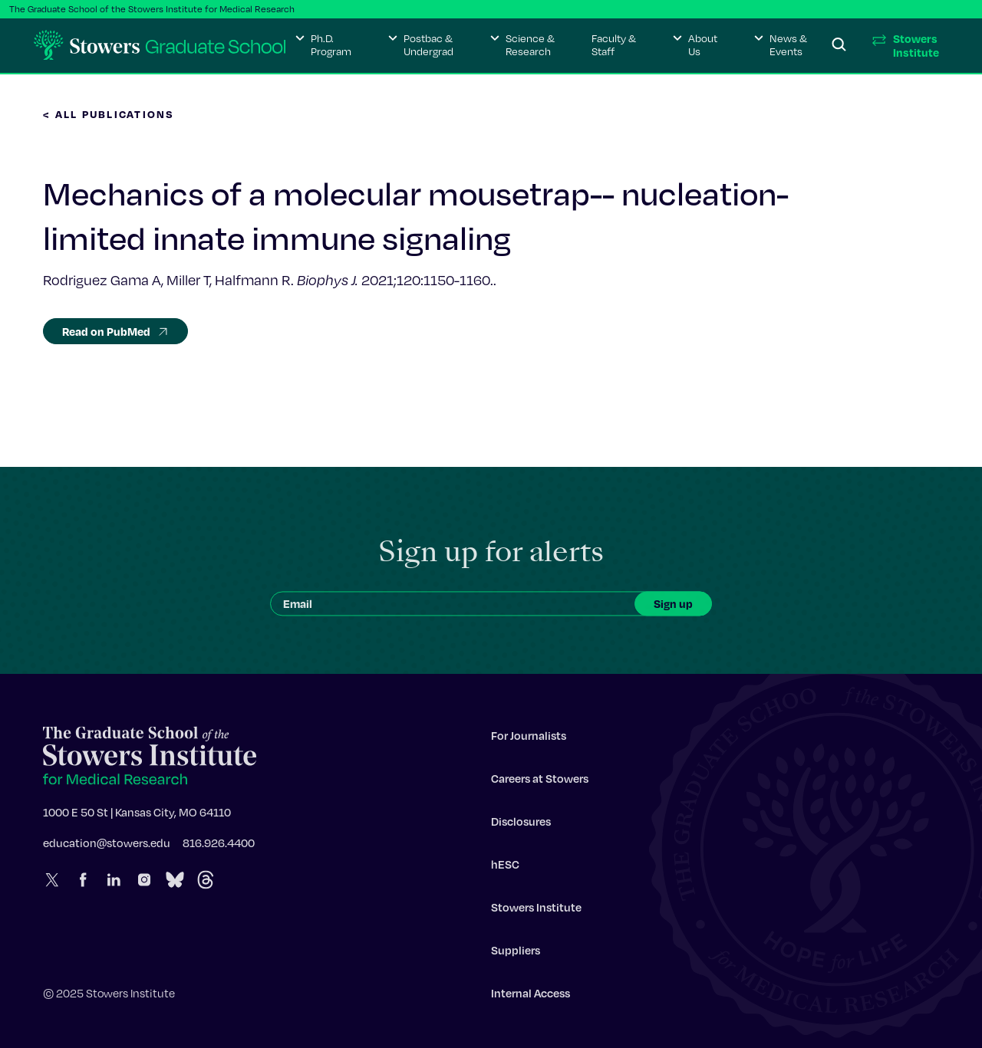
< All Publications (109, 113)
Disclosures (521, 825)
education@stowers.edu (106, 846)
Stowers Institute (536, 911)
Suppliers (515, 954)
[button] (323, 45)
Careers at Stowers (539, 782)
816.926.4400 (219, 846)
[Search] (839, 45)
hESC (505, 868)
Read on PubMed (115, 331)
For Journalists (528, 739)
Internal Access (530, 997)
